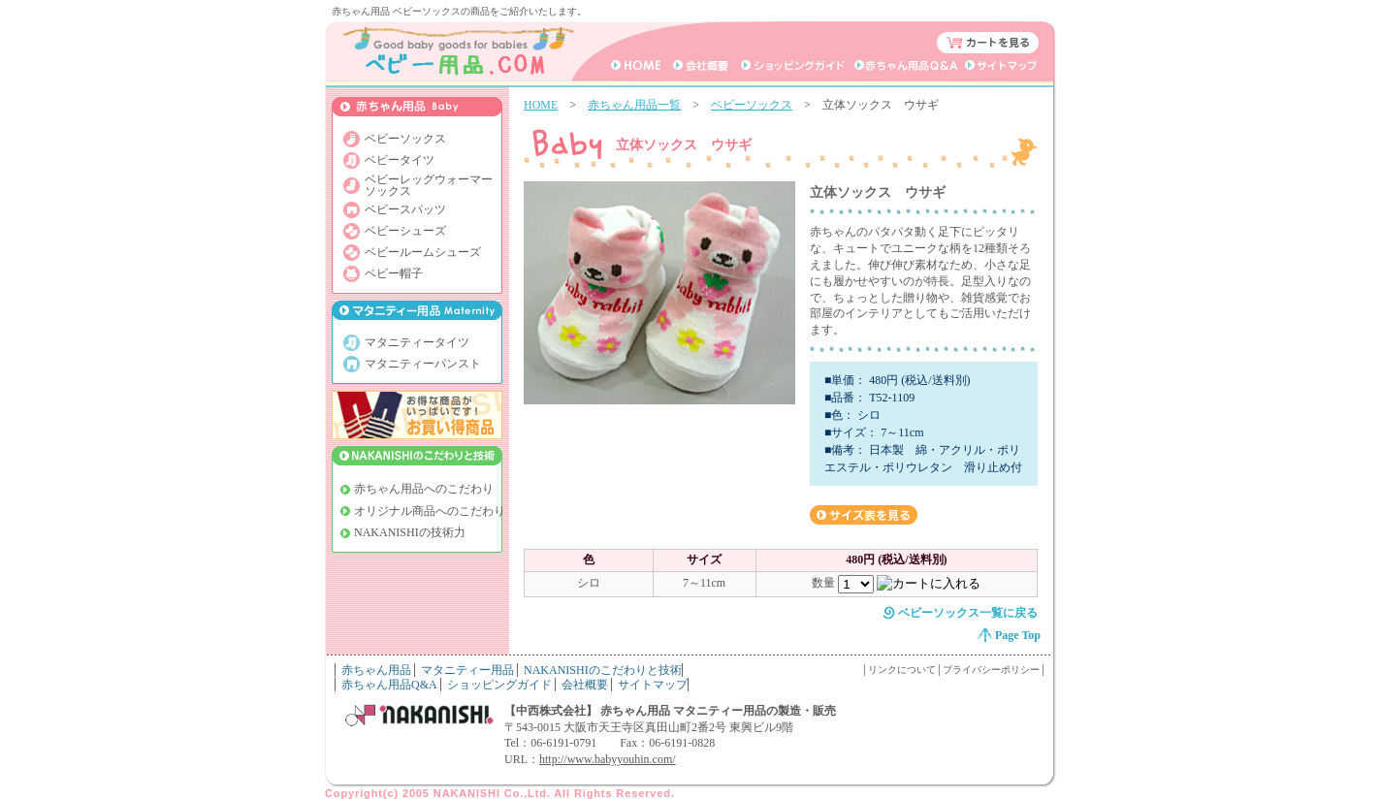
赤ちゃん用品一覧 (634, 105)
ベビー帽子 (394, 273)
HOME (541, 105)
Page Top (1018, 635)
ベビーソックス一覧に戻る (968, 613)
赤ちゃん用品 (376, 670)
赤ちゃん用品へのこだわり (424, 488)
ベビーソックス (751, 105)
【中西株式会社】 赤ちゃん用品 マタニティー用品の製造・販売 (670, 711)
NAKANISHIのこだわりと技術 (603, 670)
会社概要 (585, 684)
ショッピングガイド (499, 684)
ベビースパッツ (405, 209)
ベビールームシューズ (423, 252)
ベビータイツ (399, 160)
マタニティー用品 (467, 670)
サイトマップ (653, 684)
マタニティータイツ (417, 342)
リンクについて (902, 669)
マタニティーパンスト (423, 363)
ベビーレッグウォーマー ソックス (429, 185)
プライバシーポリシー (991, 669)
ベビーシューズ (405, 231)
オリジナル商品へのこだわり (429, 511)
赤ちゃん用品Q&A (389, 684)
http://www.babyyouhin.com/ (607, 759)
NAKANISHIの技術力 (410, 532)
